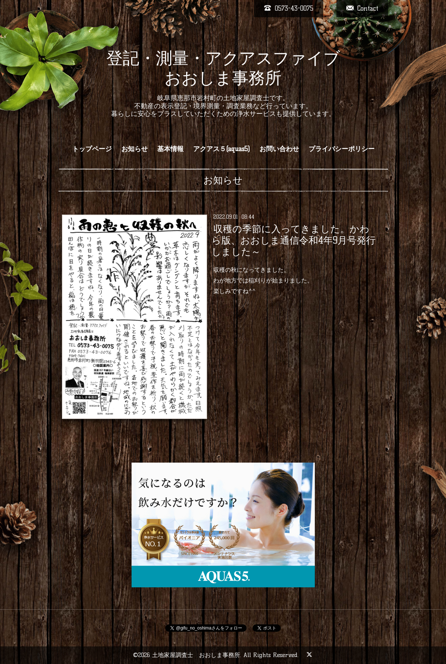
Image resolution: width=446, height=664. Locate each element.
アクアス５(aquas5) (221, 149)
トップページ (92, 149)
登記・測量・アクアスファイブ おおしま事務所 (223, 68)
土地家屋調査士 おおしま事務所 (196, 655)
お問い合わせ (279, 149)
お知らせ (134, 149)
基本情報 (170, 149)
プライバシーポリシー (342, 149)
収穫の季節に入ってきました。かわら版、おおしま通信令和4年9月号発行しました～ (293, 240)
